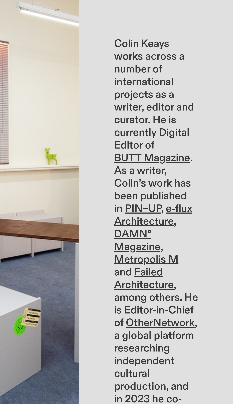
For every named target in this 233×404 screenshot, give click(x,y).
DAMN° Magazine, (138, 240)
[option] (39, 202)
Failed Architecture (144, 278)
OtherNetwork (160, 323)
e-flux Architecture (153, 215)
